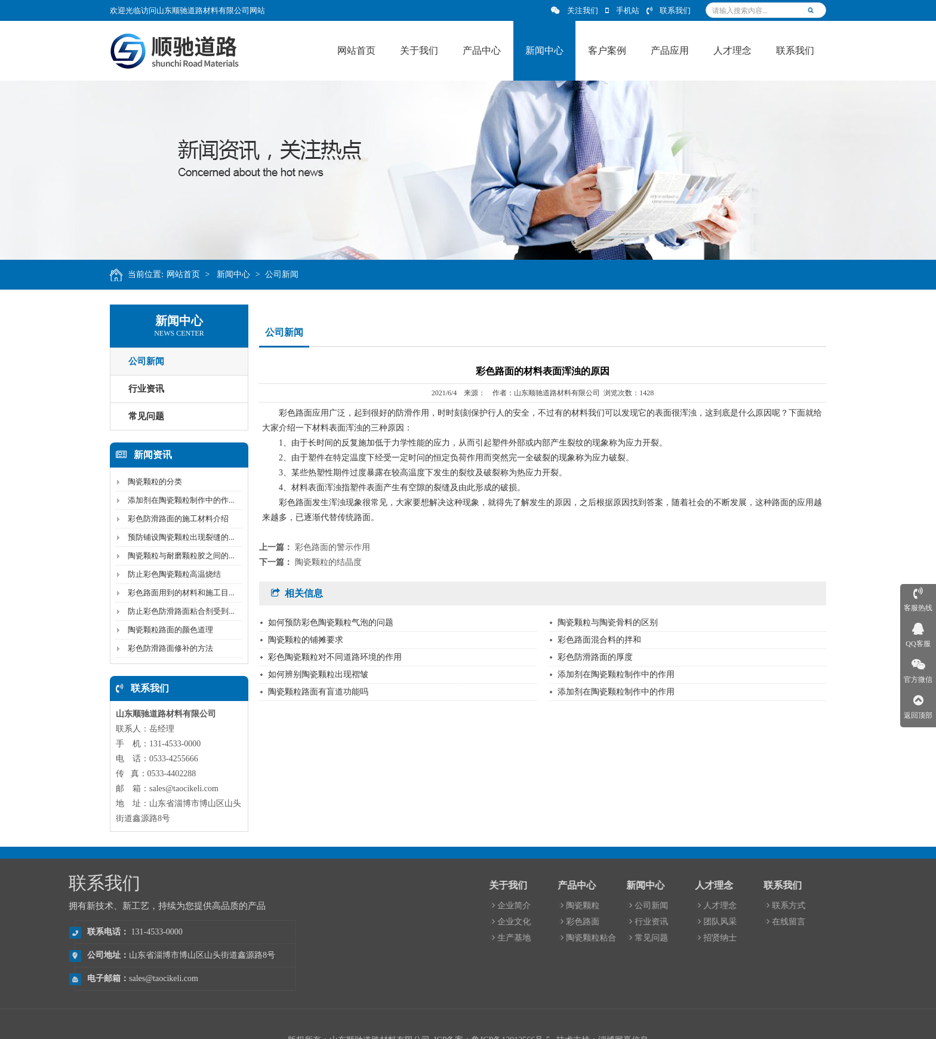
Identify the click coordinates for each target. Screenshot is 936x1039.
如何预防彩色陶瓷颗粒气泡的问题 (330, 622)
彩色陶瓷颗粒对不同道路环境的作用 (335, 657)
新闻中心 (239, 274)
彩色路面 (734, 921)
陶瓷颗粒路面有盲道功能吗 (318, 691)
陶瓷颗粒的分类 (151, 481)
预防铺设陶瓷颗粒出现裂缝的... (177, 537)
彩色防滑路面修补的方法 (166, 648)
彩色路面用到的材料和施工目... (177, 592)
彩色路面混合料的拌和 (599, 639)
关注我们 (574, 10)
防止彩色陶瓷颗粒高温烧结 (170, 574)
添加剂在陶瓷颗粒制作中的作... (177, 500)
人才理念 (871, 905)
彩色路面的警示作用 (332, 547)
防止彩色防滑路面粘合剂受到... (177, 611)
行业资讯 (142, 389)
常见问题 (142, 416)
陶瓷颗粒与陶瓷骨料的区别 (608, 622)
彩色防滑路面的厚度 (595, 657)
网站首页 (188, 274)
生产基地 (665, 937)
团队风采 (871, 921)
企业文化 (665, 921)
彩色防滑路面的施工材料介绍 (174, 518)
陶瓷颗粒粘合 (742, 937)
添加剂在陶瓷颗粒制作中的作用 (616, 674)
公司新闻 (287, 274)
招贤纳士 (871, 937)
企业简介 (665, 905)
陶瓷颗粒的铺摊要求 (305, 639)
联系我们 (668, 10)
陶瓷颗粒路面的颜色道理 (166, 629)
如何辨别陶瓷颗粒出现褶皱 (318, 674)
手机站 (622, 10)
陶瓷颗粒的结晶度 (328, 562)
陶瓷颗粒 (734, 905)
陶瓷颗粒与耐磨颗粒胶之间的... (177, 555)
